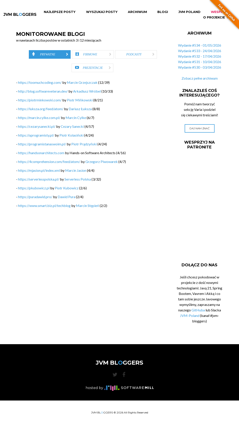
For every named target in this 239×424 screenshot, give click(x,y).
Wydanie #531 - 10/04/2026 (199, 62)
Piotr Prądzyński (84, 144)
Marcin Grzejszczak (82, 82)
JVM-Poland (189, 315)
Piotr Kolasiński (71, 135)
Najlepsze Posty (59, 12)
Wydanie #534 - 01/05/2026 (199, 45)
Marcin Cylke (76, 117)
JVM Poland (189, 12)
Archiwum (137, 12)
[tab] (50, 54)
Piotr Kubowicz (67, 188)
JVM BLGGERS (20, 14)
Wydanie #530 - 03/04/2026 (199, 67)
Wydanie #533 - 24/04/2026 (199, 51)
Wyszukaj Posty (102, 12)
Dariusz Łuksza (80, 109)
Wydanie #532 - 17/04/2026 (199, 56)
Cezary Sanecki (72, 126)
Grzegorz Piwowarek (101, 161)
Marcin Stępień (87, 205)
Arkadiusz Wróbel (87, 91)
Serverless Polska (77, 179)
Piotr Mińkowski (80, 100)
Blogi (162, 12)
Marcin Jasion (75, 170)
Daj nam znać (199, 128)
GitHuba (198, 310)
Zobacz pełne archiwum (200, 78)
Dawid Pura (66, 197)
